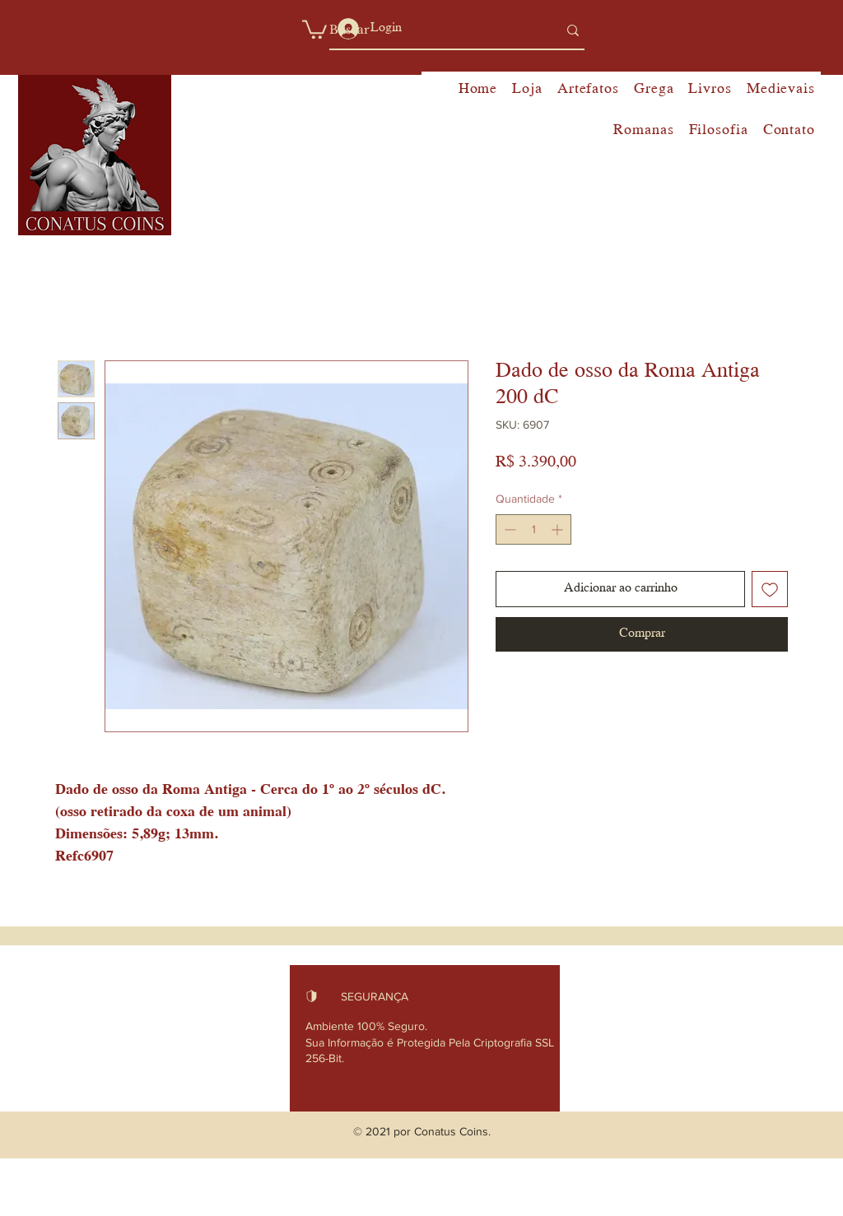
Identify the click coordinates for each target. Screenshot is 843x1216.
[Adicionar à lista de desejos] (770, 589)
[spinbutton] (533, 529)
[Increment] (558, 529)
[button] (314, 28)
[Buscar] (431, 30)
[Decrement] (508, 529)
